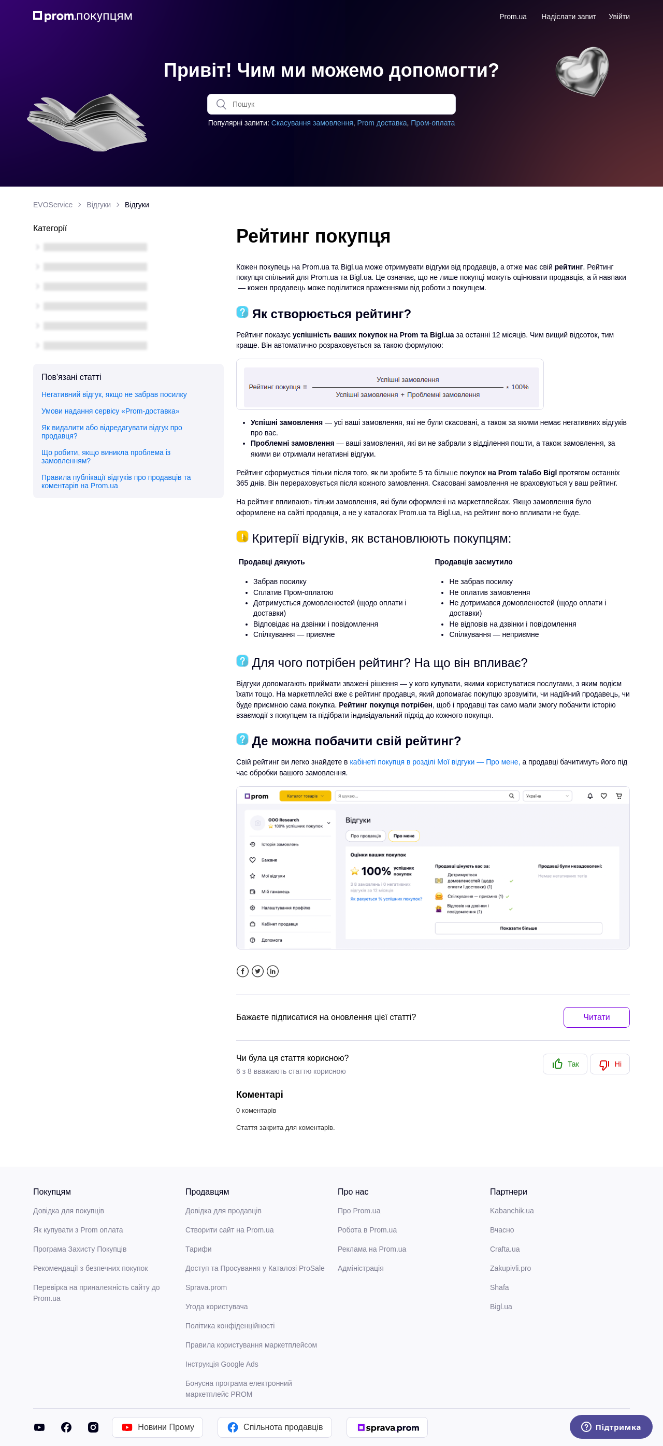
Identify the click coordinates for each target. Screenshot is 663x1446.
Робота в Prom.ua (367, 1230)
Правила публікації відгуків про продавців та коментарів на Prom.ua (116, 481)
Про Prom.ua (359, 1211)
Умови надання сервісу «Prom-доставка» (110, 411)
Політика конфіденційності (230, 1326)
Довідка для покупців (68, 1211)
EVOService (53, 205)
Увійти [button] (619, 16)
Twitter (257, 971)
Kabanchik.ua (512, 1211)
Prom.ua (513, 16)
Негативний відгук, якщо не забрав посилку (114, 394)
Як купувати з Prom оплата (78, 1230)
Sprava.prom (206, 1287)
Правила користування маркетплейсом (251, 1345)
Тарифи (198, 1249)
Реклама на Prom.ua (372, 1249)
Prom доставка (382, 123)
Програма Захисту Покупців (79, 1249)
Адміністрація (361, 1268)
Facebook (242, 971)
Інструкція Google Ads (221, 1364)
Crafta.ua (505, 1249)
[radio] (565, 1064)
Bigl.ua (501, 1306)
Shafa (499, 1287)
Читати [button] (596, 1017)
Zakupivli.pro (510, 1268)
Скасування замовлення (312, 123)
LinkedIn (272, 971)
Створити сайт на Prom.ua (229, 1230)
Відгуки (99, 205)
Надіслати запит (568, 16)
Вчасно (502, 1230)
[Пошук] (331, 104)
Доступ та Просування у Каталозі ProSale (255, 1268)
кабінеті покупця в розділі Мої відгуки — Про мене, (435, 762)
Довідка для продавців (223, 1211)
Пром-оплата (433, 123)
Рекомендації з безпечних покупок (90, 1268)
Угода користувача (216, 1306)
